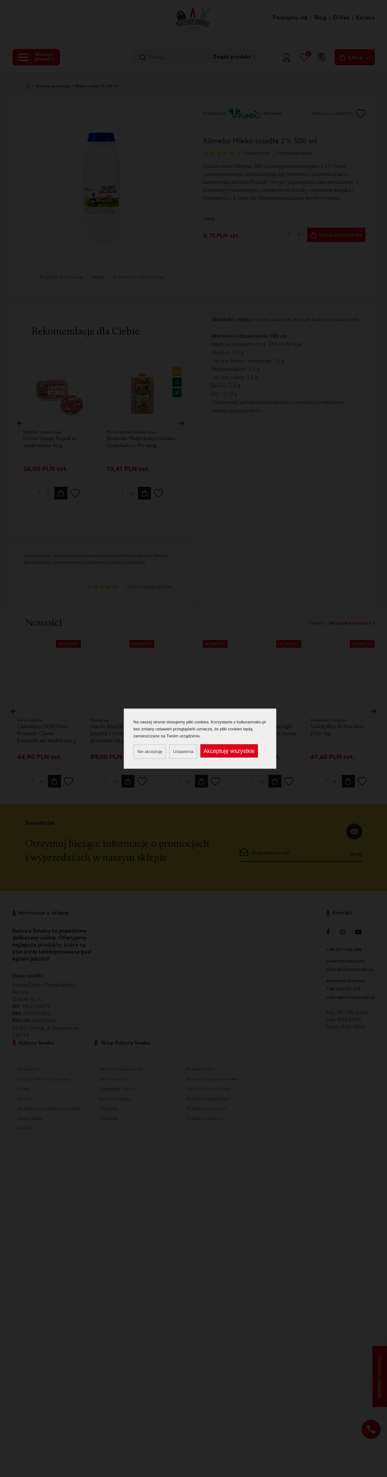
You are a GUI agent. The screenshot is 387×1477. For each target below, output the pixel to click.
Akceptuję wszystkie (229, 751)
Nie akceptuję (149, 751)
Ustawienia (183, 751)
